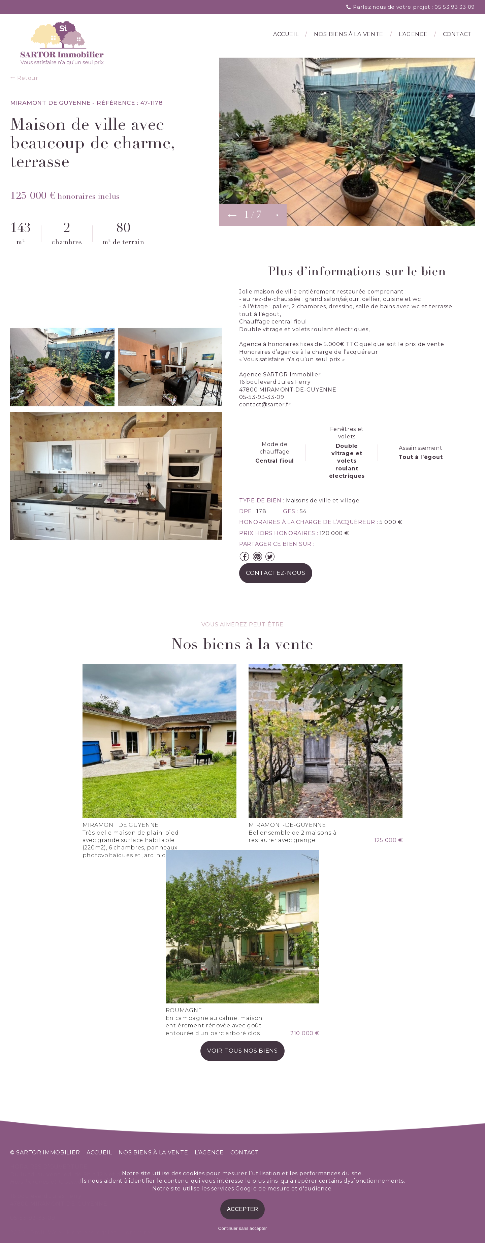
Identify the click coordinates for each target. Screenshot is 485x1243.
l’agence (413, 34)
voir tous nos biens (242, 1064)
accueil (99, 1152)
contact (244, 1152)
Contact (457, 34)
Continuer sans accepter (242, 1228)
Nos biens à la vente (348, 34)
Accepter (242, 1209)
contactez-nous (275, 573)
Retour (24, 78)
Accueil (285, 34)
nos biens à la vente (153, 1152)
